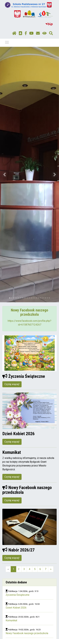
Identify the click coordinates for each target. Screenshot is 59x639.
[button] (4, 174)
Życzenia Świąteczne (17, 594)
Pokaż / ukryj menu (7, 41)
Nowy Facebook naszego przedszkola (27, 633)
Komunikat (11, 620)
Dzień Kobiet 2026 (16, 607)
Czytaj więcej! (12, 384)
